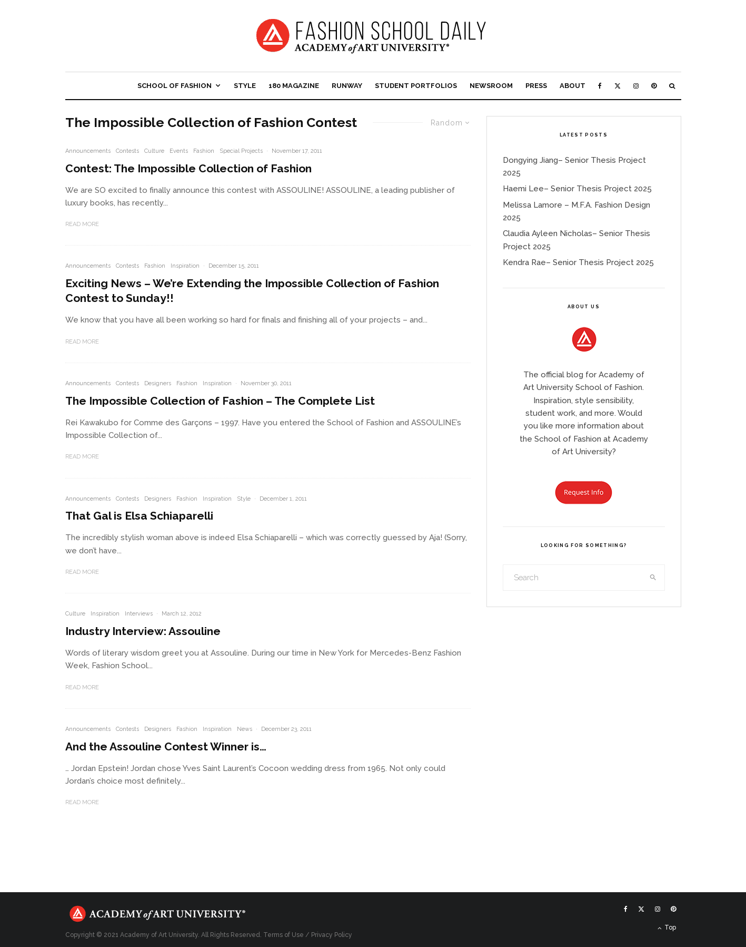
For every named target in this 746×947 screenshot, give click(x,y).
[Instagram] (636, 85)
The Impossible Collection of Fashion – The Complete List (220, 400)
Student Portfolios (416, 86)
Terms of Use (283, 935)
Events (179, 151)
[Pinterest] (654, 85)
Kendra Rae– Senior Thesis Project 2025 (578, 262)
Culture (154, 151)
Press (536, 86)
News (244, 729)
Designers (157, 383)
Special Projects (241, 151)
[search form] (572, 577)
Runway (347, 86)
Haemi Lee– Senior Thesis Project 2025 (577, 188)
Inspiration (185, 265)
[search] (653, 577)
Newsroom (491, 86)
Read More (82, 224)
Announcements (88, 151)
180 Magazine (293, 86)
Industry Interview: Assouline (143, 631)
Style (245, 86)
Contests (127, 151)
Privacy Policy (331, 935)
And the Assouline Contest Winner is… (165, 746)
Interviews (139, 613)
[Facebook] (600, 85)
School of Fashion (174, 86)
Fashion (203, 151)
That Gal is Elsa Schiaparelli (139, 515)
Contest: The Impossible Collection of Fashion (188, 168)
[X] (617, 85)
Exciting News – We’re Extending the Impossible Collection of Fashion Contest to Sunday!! (252, 291)
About (572, 86)
